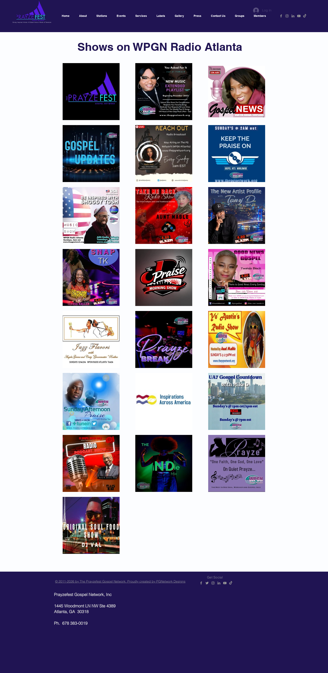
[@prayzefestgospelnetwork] (287, 16)
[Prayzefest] (305, 16)
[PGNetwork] (281, 16)
